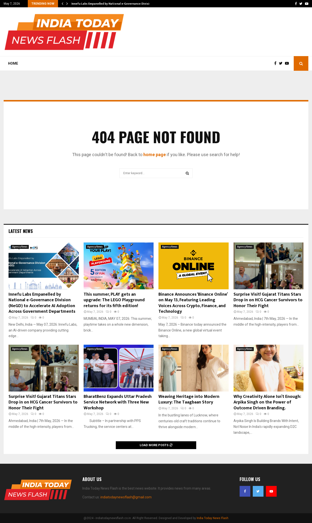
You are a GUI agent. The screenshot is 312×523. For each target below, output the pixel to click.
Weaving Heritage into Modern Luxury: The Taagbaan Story (188, 399)
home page (154, 154)
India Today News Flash (212, 518)
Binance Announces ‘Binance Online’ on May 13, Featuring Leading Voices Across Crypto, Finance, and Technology (192, 303)
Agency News (20, 246)
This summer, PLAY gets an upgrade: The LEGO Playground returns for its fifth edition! (114, 300)
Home (13, 63)
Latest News (21, 231)
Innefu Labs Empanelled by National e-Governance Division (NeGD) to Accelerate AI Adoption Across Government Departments (42, 303)
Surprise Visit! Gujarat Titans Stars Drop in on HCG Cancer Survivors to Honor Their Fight (268, 300)
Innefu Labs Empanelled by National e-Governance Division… (113, 3)
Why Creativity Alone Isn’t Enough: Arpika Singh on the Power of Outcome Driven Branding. (267, 402)
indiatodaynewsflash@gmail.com (126, 497)
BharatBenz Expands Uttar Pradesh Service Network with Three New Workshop (118, 402)
